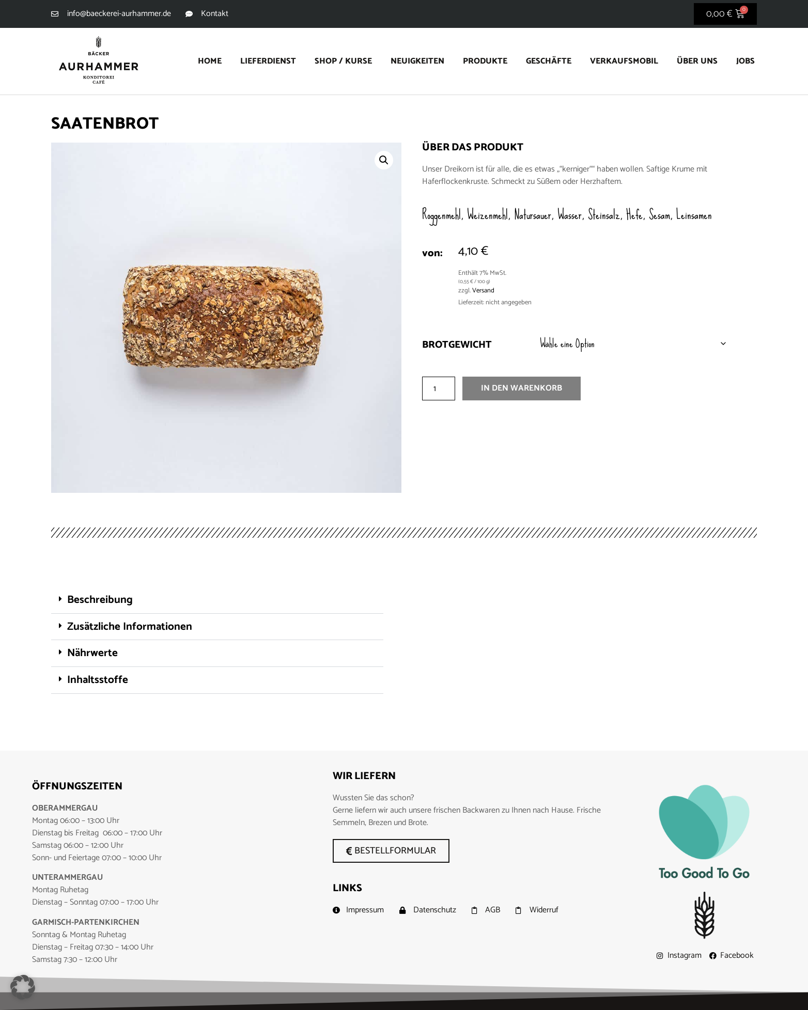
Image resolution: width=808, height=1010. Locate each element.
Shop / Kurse (343, 61)
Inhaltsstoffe (97, 680)
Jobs (745, 61)
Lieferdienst (268, 61)
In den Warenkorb (521, 390)
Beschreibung (100, 600)
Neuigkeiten (417, 61)
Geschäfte (548, 61)
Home (210, 61)
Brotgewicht (457, 347)
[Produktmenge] (438, 390)
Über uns (697, 61)
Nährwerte (92, 653)
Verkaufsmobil (624, 61)
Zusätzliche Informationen (129, 626)
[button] (384, 160)
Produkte (485, 61)
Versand (483, 290)
